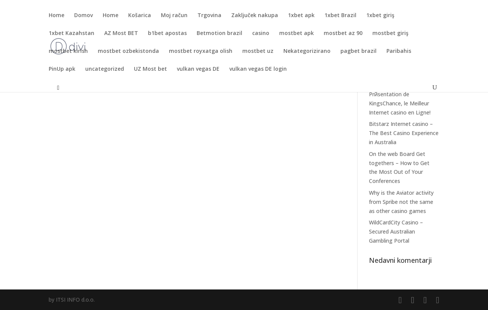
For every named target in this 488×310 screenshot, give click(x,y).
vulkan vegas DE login (258, 69)
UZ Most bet (150, 69)
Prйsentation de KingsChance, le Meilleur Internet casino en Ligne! (400, 103)
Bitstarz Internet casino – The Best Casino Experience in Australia (404, 133)
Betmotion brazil (219, 33)
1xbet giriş (380, 16)
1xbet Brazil (340, 16)
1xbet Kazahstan (71, 33)
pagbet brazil (358, 51)
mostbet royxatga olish (200, 51)
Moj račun (174, 16)
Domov (83, 16)
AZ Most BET (121, 33)
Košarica (139, 16)
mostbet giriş (390, 33)
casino (260, 33)
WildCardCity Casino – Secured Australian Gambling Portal (396, 231)
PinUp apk (62, 69)
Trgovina (209, 16)
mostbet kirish (68, 51)
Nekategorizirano (307, 51)
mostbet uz (257, 51)
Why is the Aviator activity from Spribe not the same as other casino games (401, 202)
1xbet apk (301, 16)
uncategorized (104, 69)
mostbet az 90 (343, 33)
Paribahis (398, 51)
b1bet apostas (167, 33)
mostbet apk (296, 33)
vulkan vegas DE (198, 69)
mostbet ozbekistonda (128, 51)
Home (56, 16)
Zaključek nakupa (254, 16)
